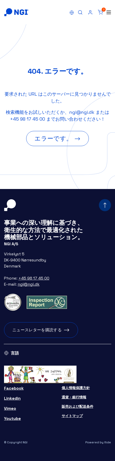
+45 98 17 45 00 (27, 119)
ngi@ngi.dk (81, 112)
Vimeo (10, 408)
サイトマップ (72, 416)
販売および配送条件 (77, 406)
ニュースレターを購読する (37, 330)
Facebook (14, 388)
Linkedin (12, 398)
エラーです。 (53, 138)
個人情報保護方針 (76, 388)
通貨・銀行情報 (74, 397)
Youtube (12, 418)
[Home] (16, 12)
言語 (15, 353)
